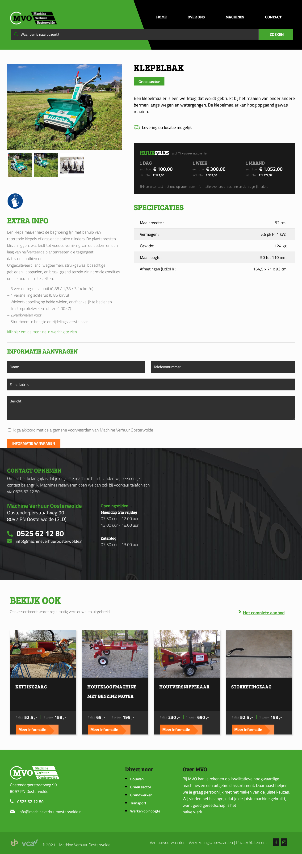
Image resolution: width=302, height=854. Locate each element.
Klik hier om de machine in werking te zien (42, 332)
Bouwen (137, 779)
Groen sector (140, 787)
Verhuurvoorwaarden (167, 842)
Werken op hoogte (145, 811)
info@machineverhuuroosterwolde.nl (50, 811)
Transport (138, 803)
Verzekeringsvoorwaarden (211, 842)
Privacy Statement (251, 842)
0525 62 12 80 (30, 801)
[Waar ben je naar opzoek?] (135, 34)
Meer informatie (32, 729)
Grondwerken (141, 795)
